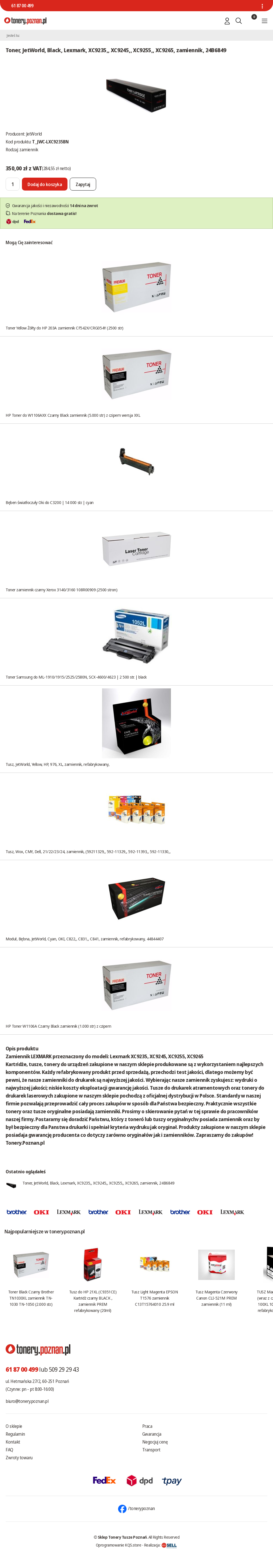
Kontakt (13, 1442)
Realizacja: (160, 1545)
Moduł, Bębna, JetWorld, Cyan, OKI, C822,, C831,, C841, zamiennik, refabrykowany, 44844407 (85, 939)
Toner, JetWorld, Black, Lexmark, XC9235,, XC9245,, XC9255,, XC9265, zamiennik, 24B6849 (98, 1183)
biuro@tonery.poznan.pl (27, 1401)
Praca (147, 1426)
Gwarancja (151, 1434)
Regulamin (15, 1434)
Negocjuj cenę (155, 1442)
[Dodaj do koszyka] (44, 184)
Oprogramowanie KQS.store (118, 1545)
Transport (151, 1450)
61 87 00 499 (22, 6)
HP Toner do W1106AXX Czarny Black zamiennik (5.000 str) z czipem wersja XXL (73, 415)
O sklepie (14, 1426)
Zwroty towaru (19, 1457)
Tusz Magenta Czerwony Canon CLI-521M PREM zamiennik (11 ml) (216, 1298)
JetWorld (34, 134)
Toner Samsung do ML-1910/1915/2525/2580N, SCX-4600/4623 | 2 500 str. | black (76, 677)
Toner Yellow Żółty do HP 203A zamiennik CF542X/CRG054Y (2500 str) (64, 328)
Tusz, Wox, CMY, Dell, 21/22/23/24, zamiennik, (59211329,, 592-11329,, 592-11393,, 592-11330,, (88, 851)
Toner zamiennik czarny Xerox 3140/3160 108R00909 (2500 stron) (62, 589)
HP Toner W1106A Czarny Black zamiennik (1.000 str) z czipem (58, 1026)
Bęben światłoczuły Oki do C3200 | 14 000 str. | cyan (50, 502)
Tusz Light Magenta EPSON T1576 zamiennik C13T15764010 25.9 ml (154, 1298)
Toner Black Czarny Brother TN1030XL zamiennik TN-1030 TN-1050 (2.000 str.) (31, 1298)
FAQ (9, 1450)
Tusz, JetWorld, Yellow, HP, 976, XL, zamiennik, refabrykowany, (57, 764)
